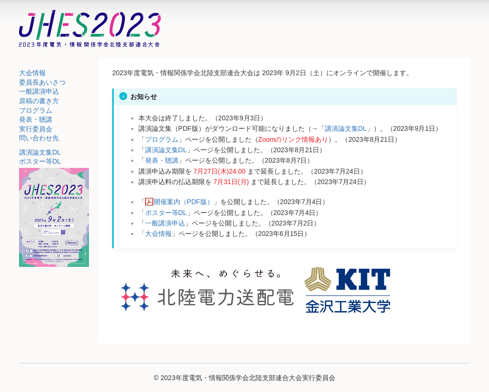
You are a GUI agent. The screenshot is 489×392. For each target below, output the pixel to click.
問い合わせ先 (39, 138)
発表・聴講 (35, 119)
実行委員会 (35, 129)
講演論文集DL (40, 152)
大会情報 (32, 73)
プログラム (35, 110)
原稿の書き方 (39, 101)
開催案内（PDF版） (184, 202)
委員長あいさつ (42, 82)
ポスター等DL (40, 161)
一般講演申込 (39, 91)
